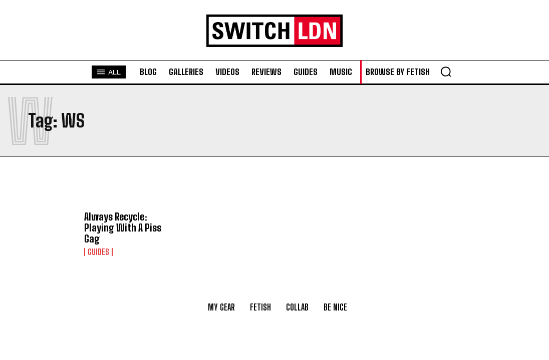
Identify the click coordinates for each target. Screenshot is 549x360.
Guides (98, 252)
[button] (446, 72)
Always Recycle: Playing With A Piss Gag (122, 227)
